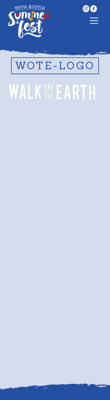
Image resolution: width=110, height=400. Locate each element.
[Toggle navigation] (94, 21)
